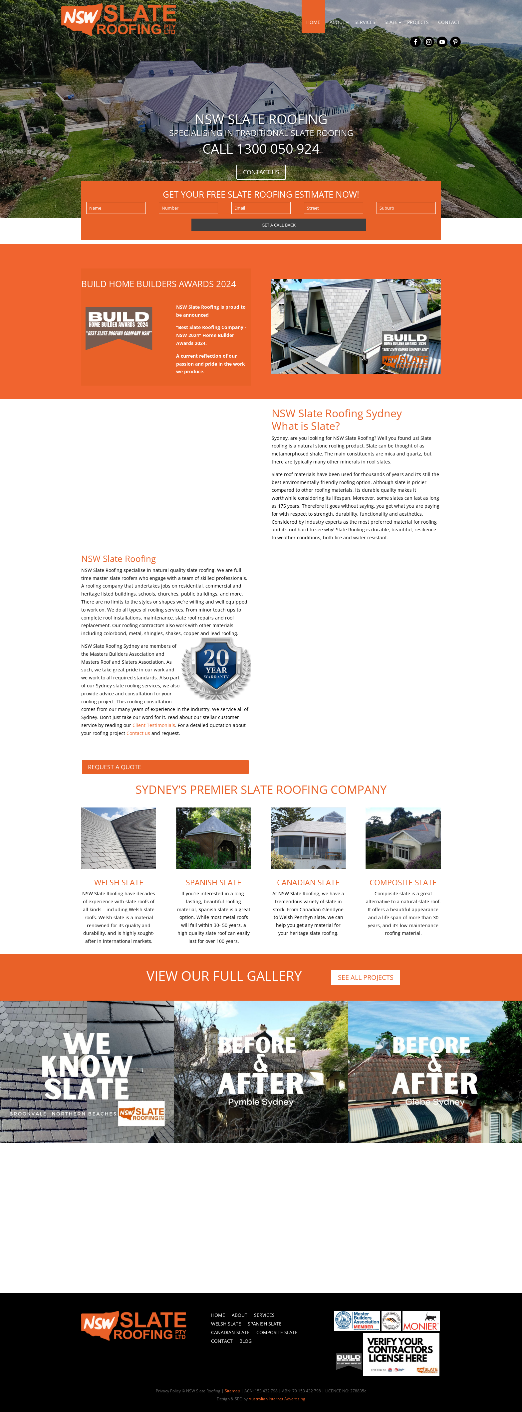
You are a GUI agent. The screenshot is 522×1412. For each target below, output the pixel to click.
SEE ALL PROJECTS (365, 977)
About (239, 1315)
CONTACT (449, 22)
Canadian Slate (308, 882)
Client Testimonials (153, 725)
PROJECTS (418, 22)
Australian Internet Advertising (277, 1399)
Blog (245, 1341)
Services (264, 1315)
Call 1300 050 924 (261, 148)
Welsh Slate (118, 882)
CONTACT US (261, 172)
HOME (313, 22)
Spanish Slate (213, 882)
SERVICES (365, 22)
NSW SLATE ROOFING (261, 119)
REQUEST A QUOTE (114, 767)
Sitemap (232, 1391)
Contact (222, 1341)
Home (218, 1315)
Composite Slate (403, 882)
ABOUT (337, 22)
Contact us (138, 733)
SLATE (391, 22)
